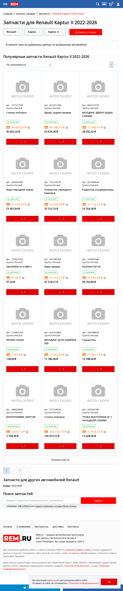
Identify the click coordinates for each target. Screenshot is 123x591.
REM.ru (39, 535)
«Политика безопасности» (77, 566)
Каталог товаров (25, 14)
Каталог (7, 526)
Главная (8, 14)
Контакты (73, 526)
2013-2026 (12, 486)
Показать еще (60, 460)
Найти (98, 500)
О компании (23, 526)
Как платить (41, 526)
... (13, 470)
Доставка (58, 526)
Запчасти (44, 14)
